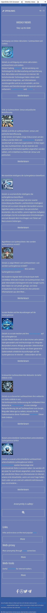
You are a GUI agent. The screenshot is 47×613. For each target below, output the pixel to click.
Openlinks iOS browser (10, 2)
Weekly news (30, 2)
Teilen (43, 5)
